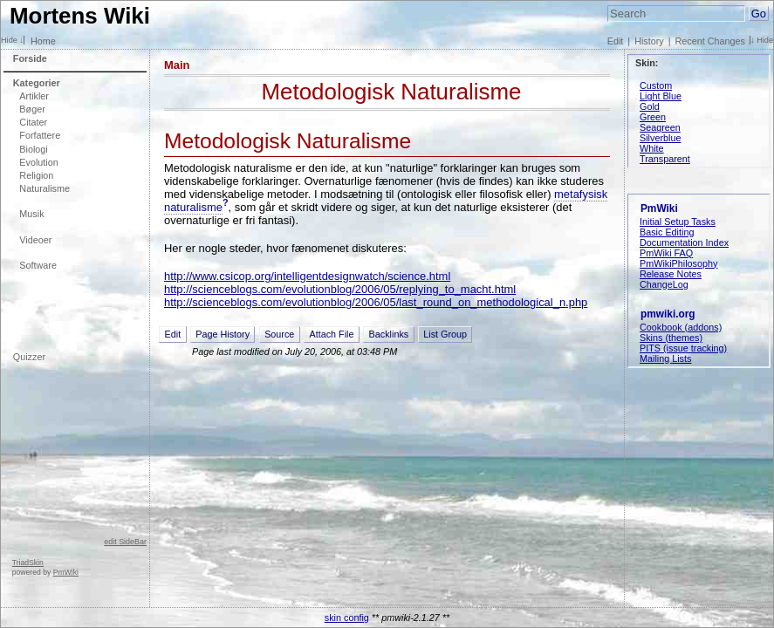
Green (653, 117)
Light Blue (661, 96)
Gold (650, 106)
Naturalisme (44, 188)
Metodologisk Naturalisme (391, 91)
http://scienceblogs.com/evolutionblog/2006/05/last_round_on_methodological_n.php (375, 302)
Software (38, 265)
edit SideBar (125, 541)
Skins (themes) (671, 337)
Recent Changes (710, 41)
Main (177, 65)
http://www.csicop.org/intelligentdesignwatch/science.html (307, 276)
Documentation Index (684, 242)
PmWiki (66, 572)
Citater (33, 122)
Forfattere (39, 135)
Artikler (34, 96)
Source (279, 334)
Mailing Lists (665, 358)
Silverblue (660, 138)
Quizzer (29, 357)
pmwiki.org (667, 314)
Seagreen (660, 127)
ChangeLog (664, 284)
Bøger (32, 109)
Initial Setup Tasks (678, 221)
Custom (656, 85)
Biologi (33, 149)
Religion (36, 175)
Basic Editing (667, 232)
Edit (615, 41)
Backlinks (389, 334)
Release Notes (671, 274)
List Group (445, 334)
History (649, 41)
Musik (31, 213)
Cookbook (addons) (681, 327)
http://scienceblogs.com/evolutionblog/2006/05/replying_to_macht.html (340, 289)
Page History (222, 334)
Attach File (331, 334)
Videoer (35, 240)
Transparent (665, 159)
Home (43, 41)
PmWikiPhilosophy (678, 263)
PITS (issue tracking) (683, 348)
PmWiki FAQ (666, 253)
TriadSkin (28, 562)
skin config (347, 617)
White (652, 148)
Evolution (38, 162)
